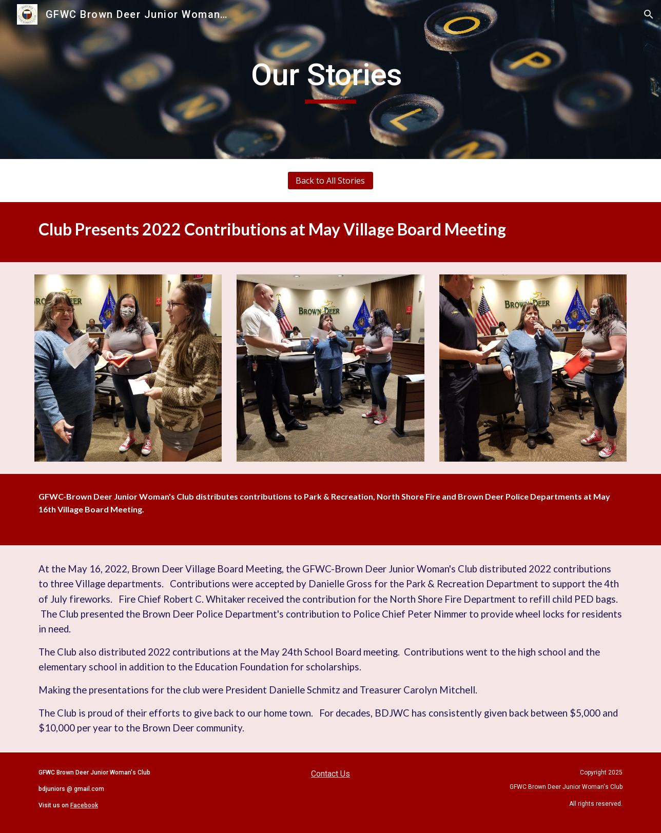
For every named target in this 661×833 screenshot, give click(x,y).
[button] (648, 14)
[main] (330, 79)
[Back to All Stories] (330, 180)
